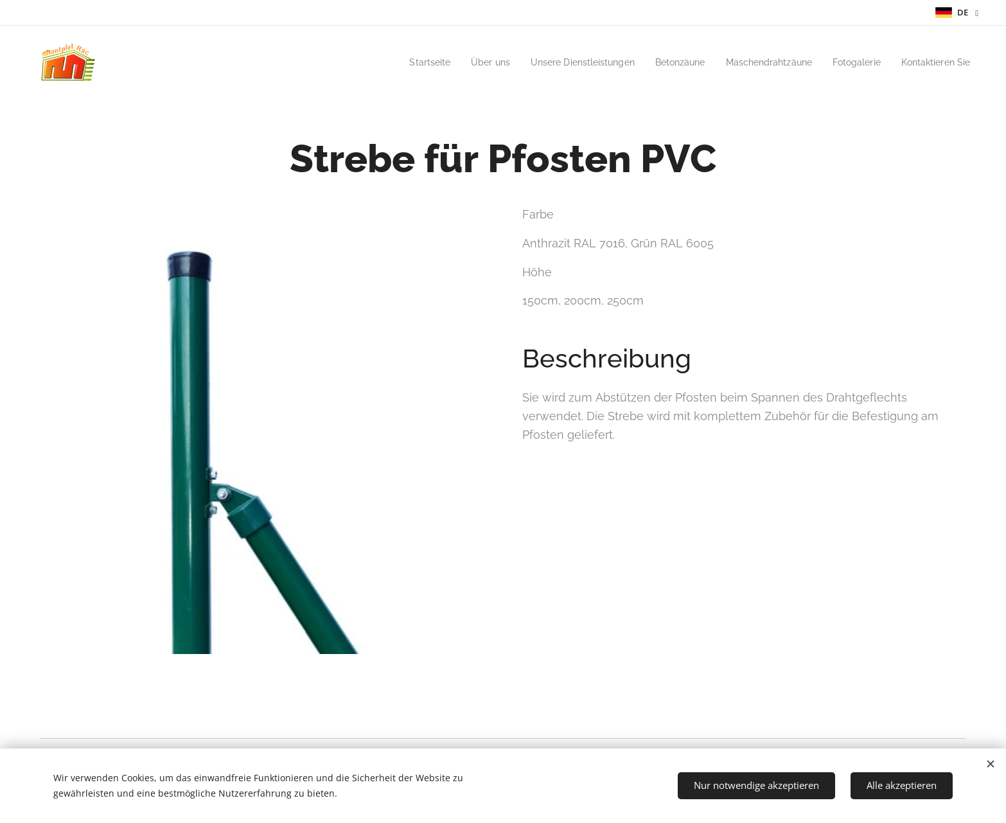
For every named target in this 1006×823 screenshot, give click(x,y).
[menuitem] (397, 62)
